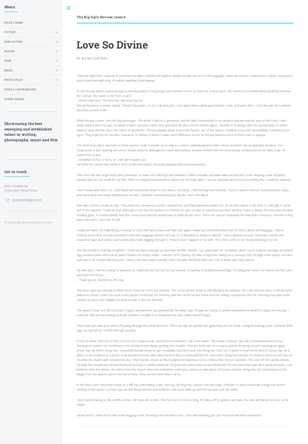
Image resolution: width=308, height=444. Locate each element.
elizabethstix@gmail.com (27, 200)
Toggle (68, 8)
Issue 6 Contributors (20, 89)
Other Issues (14, 99)
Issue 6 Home (13, 22)
